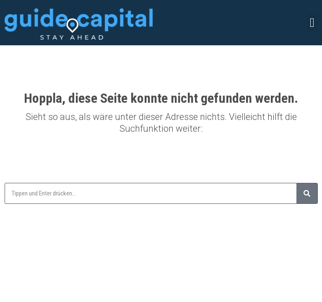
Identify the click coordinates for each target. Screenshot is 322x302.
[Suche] (306, 193)
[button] (312, 22)
